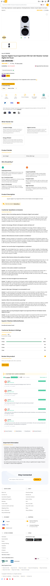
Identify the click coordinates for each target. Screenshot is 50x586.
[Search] (47, 5)
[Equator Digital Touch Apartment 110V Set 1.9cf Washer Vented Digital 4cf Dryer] (25, 26)
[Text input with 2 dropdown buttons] (20, 5)
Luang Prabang (5, 543)
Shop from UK (14, 568)
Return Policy (29, 499)
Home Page (4, 8)
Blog (27, 508)
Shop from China (6, 569)
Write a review (5, 364)
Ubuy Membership (6, 512)
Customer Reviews (30, 497)
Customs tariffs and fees (8, 506)
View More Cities (6, 554)
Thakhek (4, 548)
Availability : (4, 66)
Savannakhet (5, 539)
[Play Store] (38, 540)
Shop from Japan (22, 568)
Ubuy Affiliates (29, 510)
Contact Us (4, 494)
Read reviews (43, 377)
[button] (39, 1)
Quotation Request (6, 497)
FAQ (27, 501)
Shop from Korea (43, 568)
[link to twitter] (28, 38)
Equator (3, 10)
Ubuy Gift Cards (29, 506)
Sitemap (4, 501)
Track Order (4, 503)
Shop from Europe (25, 569)
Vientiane (4, 536)
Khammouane (5, 552)
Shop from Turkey (15, 569)
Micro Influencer (5, 510)
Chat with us (17, 204)
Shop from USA (6, 568)
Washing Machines (26, 8)
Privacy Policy (16, 576)
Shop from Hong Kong (33, 568)
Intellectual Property (6, 499)
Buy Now (19, 109)
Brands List (28, 494)
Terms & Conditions (7, 576)
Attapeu (4, 550)
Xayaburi (4, 545)
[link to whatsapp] (21, 38)
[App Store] (30, 540)
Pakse (3, 541)
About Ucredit (29, 503)
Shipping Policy (5, 508)
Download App (29, 492)
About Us (4, 492)
